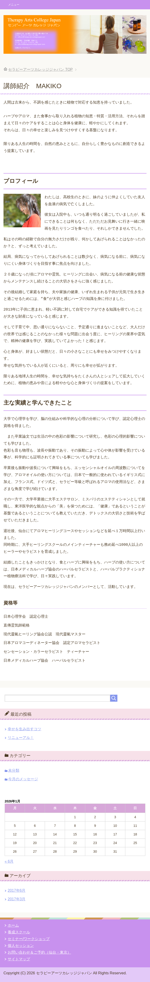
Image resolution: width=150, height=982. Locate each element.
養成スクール (19, 931)
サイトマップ (19, 958)
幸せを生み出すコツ (24, 728)
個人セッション (21, 945)
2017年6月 (17, 890)
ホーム (13, 924)
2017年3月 (17, 898)
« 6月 (9, 860)
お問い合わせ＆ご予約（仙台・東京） (39, 951)
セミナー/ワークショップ (29, 938)
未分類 (13, 769)
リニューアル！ (21, 737)
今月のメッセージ (23, 778)
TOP (40, 69)
